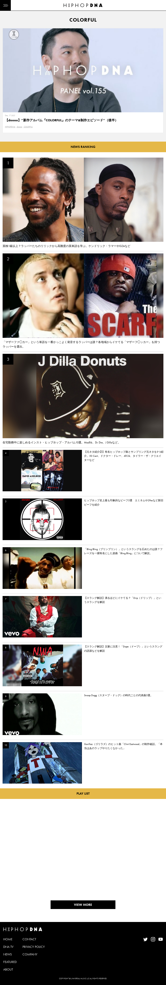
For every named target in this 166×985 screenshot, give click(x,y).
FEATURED (10, 962)
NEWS (7, 954)
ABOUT (8, 969)
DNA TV (8, 947)
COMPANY (29, 954)
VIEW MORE (83, 905)
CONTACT (29, 939)
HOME (7, 939)
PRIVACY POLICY (33, 947)
